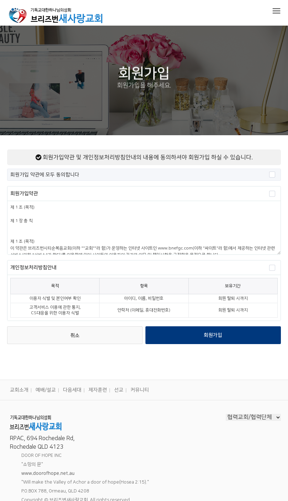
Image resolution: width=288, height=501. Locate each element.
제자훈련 (98, 390)
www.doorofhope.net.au (48, 473)
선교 (118, 390)
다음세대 (72, 390)
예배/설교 (46, 390)
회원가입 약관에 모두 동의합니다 (142, 175)
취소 (75, 335)
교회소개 (19, 390)
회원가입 (213, 335)
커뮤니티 (139, 390)
